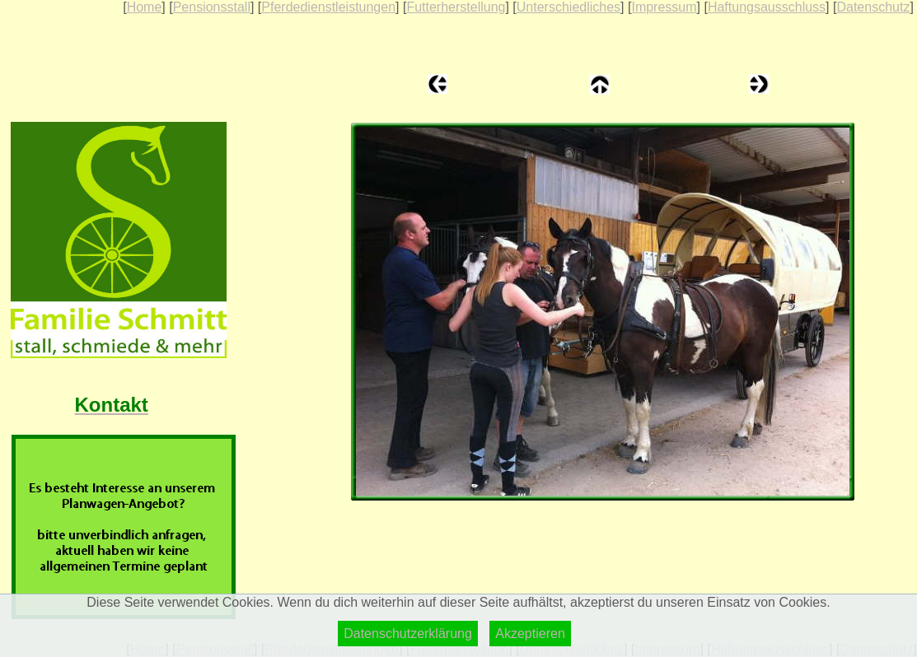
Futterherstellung (455, 7)
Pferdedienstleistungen (328, 7)
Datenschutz (873, 7)
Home (144, 7)
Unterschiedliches (568, 7)
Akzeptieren (530, 634)
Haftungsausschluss (767, 7)
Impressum (663, 7)
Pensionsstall (211, 7)
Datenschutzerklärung (408, 634)
